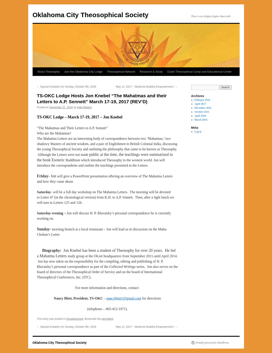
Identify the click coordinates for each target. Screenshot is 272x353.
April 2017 (200, 103)
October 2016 (201, 111)
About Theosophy (48, 71)
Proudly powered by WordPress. (212, 342)
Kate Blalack (84, 107)
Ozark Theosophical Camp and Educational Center (199, 71)
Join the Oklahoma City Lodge (83, 71)
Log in (198, 131)
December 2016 (202, 107)
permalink (107, 318)
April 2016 (200, 115)
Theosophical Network (121, 71)
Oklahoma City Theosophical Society (91, 14)
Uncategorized (74, 318)
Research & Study (151, 71)
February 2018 (202, 99)
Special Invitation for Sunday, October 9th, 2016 (66, 86)
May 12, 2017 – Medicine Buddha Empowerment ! (147, 86)
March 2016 (200, 119)
